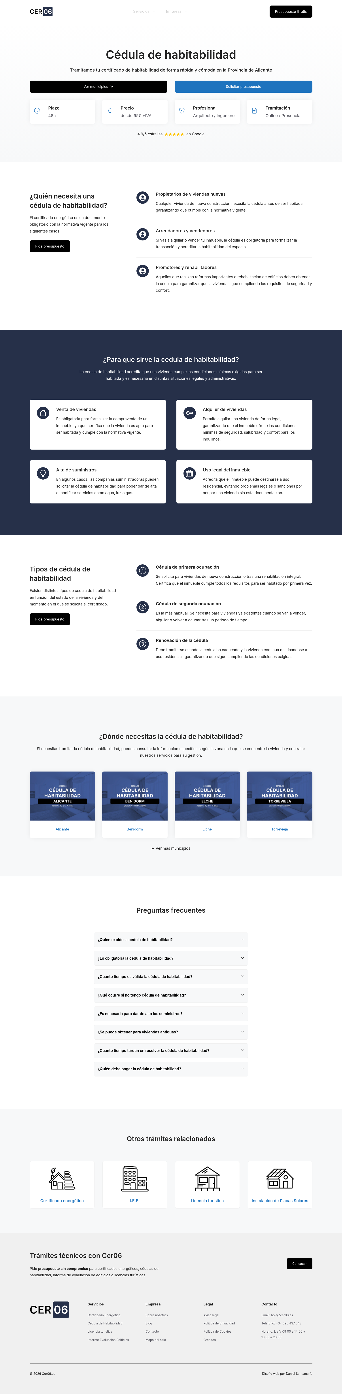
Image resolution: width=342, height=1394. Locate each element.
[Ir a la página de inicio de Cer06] (41, 12)
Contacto (152, 1331)
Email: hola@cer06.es (277, 1315)
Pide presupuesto (49, 246)
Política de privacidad (219, 1323)
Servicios (145, 11)
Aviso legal (211, 1315)
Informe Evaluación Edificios (108, 1340)
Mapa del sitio (155, 1340)
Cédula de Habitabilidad (105, 1323)
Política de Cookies (217, 1331)
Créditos (210, 1340)
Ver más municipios (173, 848)
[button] (171, 939)
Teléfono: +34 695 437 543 (281, 1323)
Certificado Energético (104, 1315)
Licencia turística (100, 1331)
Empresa (177, 11)
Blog (148, 1323)
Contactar (299, 1263)
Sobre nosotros (156, 1315)
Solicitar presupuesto (243, 86)
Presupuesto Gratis (291, 11)
